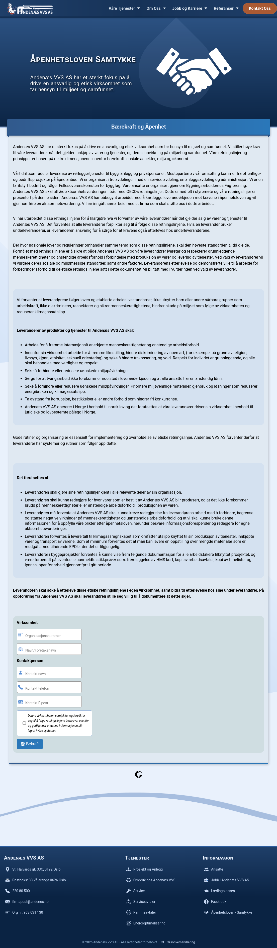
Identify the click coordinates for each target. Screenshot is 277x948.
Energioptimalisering (145, 923)
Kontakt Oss (260, 8)
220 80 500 (17, 891)
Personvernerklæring (178, 942)
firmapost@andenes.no (27, 901)
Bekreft (30, 744)
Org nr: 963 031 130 (24, 912)
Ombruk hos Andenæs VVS (150, 880)
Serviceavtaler (140, 901)
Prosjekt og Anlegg (144, 869)
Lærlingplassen (219, 891)
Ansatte (213, 869)
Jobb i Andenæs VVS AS (226, 880)
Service (135, 891)
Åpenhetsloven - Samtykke (228, 912)
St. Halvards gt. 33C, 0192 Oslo (32, 869)
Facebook (215, 901)
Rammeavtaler (141, 912)
